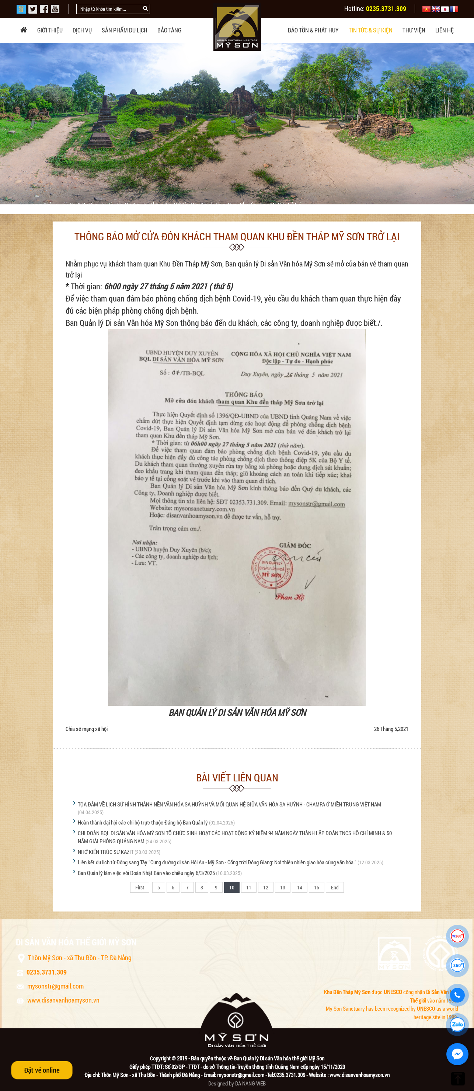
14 (299, 887)
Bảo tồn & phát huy (313, 30)
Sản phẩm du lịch (124, 30)
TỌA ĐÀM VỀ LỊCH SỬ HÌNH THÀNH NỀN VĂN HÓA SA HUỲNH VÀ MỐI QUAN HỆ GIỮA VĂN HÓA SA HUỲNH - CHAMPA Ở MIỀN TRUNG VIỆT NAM (229, 804)
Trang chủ (42, 204)
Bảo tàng (169, 30)
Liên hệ (444, 30)
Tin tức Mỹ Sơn (125, 204)
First (139, 887)
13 (282, 887)
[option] (237, 123)
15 (316, 887)
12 (265, 887)
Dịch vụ (82, 30)
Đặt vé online (42, 1070)
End (335, 887)
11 (248, 887)
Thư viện (413, 30)
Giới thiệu (50, 30)
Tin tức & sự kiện (371, 30)
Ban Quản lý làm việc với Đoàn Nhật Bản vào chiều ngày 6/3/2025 (146, 872)
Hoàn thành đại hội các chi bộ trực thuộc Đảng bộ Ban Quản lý (143, 822)
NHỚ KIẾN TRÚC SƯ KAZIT (105, 851)
